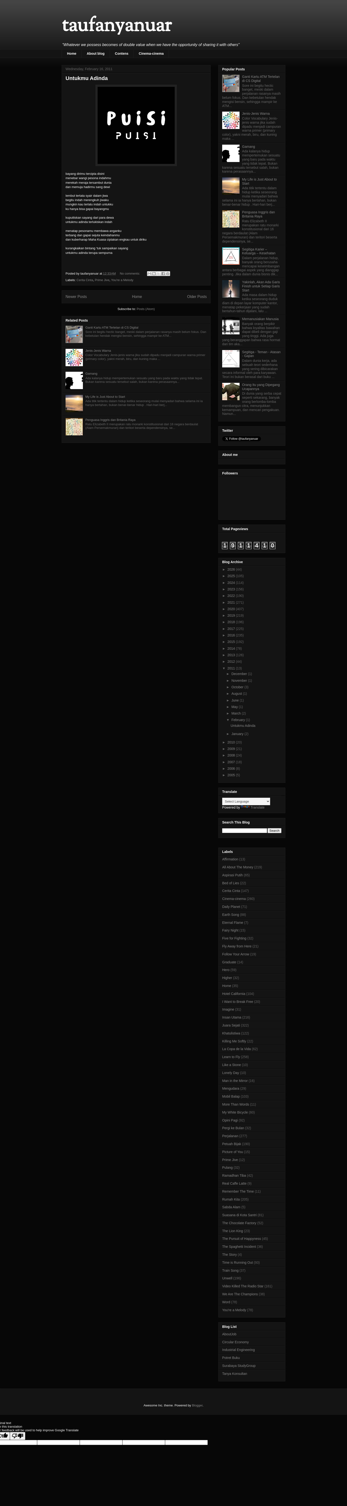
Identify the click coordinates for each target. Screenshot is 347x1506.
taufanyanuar (117, 26)
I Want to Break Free (237, 1002)
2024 (231, 583)
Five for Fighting (234, 938)
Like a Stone (231, 1065)
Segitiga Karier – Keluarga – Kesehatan (259, 251)
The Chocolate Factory (239, 1223)
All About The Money (237, 867)
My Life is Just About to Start (105, 396)
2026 (231, 569)
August (237, 694)
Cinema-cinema (151, 53)
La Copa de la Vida (236, 1049)
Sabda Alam (231, 1207)
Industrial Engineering (238, 1350)
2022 (231, 596)
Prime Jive (102, 280)
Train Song (230, 1270)
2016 (231, 635)
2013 (231, 655)
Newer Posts (76, 297)
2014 (231, 648)
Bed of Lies (230, 883)
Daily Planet (231, 907)
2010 (231, 742)
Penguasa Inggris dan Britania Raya (110, 420)
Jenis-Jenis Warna (98, 350)
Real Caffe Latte (234, 1183)
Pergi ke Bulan (233, 1128)
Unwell (227, 1278)
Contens (121, 53)
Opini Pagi (230, 1120)
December (239, 674)
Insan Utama (231, 1017)
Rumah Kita (231, 1199)
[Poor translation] (17, 1436)
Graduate (229, 962)
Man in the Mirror (235, 1081)
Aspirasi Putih (232, 875)
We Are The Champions (240, 1294)
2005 (231, 775)
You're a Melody (122, 280)
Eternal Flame (232, 923)
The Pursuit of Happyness (241, 1239)
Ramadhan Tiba (234, 1175)
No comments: (130, 273)
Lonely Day (230, 1073)
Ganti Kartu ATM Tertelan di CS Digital (111, 327)
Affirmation (230, 859)
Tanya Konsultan (234, 1374)
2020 (231, 609)
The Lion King (232, 1231)
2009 (231, 749)
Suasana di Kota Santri (239, 1215)
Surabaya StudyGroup (239, 1366)
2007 (231, 762)
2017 (231, 629)
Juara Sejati (231, 1025)
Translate (253, 807)
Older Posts (197, 297)
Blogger (197, 1405)
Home (71, 53)
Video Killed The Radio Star (242, 1286)
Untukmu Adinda (87, 78)
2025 (231, 576)
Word (226, 1302)
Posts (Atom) (146, 309)
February (238, 720)
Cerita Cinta (85, 280)
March (236, 713)
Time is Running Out (237, 1262)
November (239, 680)
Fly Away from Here (237, 946)
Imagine (228, 1009)
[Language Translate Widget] (246, 801)
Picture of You (232, 1152)
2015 (231, 642)
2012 (231, 661)
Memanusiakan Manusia (260, 319)
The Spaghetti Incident (239, 1247)
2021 (231, 602)
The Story (229, 1254)
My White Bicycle (235, 1112)
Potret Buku (231, 1358)
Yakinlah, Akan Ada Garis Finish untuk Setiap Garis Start (261, 286)
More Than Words (235, 1104)
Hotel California (233, 994)
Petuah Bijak (231, 1144)
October (237, 687)
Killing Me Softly (234, 1041)
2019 (231, 615)
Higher (227, 978)
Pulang (227, 1167)
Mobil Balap (231, 1096)
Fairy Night (230, 930)
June (235, 700)
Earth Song (230, 915)
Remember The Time (238, 1191)
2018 (231, 622)
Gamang (91, 373)
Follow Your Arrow (235, 954)
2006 (231, 768)
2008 (231, 755)
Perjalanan (230, 1136)
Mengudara (230, 1088)
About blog (96, 53)
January (237, 734)
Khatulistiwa (231, 1033)
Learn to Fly (231, 1057)
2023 (231, 589)
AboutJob (229, 1334)
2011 (231, 668)
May (235, 707)
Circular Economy (235, 1342)
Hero (225, 970)
